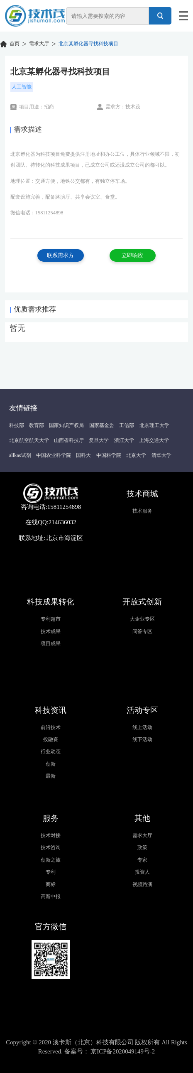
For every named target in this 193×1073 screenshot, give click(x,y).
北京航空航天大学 (29, 440)
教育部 (36, 425)
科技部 (16, 425)
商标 (51, 884)
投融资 (50, 739)
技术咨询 (51, 847)
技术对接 (51, 835)
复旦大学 (99, 440)
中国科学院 (108, 455)
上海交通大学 (154, 440)
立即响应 (132, 255)
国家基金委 (101, 425)
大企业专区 (142, 619)
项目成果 (51, 643)
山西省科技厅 (69, 440)
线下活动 (142, 739)
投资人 (142, 872)
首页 (15, 44)
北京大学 (136, 455)
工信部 (126, 425)
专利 (51, 872)
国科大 (83, 455)
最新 (51, 776)
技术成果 (51, 631)
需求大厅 (39, 44)
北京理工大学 (154, 425)
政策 (142, 847)
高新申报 (51, 896)
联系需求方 (60, 255)
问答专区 (142, 631)
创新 (51, 764)
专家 (142, 860)
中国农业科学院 (53, 455)
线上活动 (142, 727)
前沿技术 (51, 727)
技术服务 (142, 511)
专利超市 (51, 619)
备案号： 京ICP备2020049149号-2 (109, 1051)
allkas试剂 (20, 455)
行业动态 (51, 751)
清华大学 (161, 455)
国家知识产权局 (66, 425)
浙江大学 (124, 440)
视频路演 (142, 884)
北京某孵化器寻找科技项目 (88, 44)
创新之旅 (51, 860)
